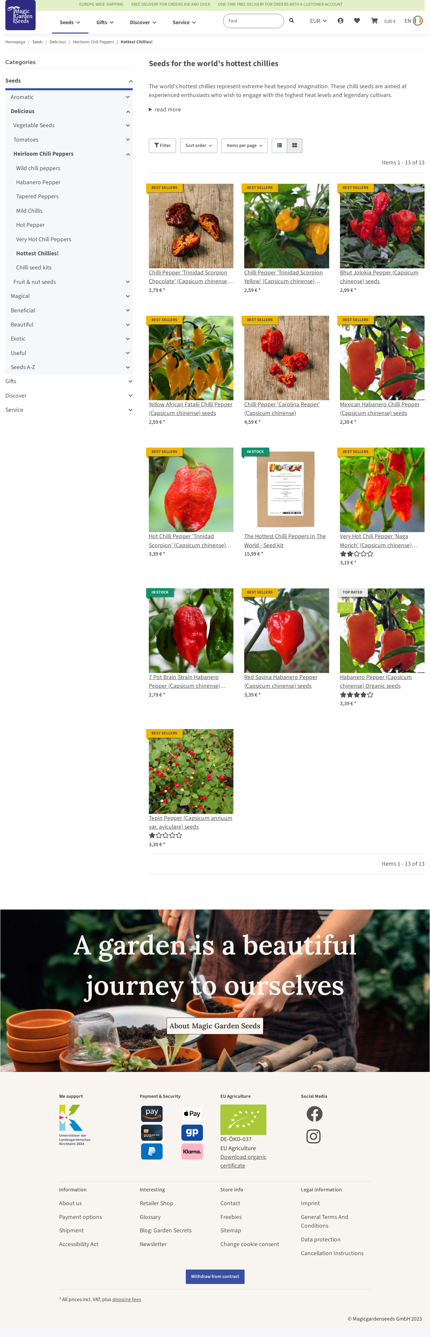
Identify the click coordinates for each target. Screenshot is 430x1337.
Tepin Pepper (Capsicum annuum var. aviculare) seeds (190, 822)
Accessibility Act (78, 1244)
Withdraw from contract (215, 1276)
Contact (230, 1203)
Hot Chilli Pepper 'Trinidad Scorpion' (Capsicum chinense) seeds (187, 541)
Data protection (321, 1239)
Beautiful (22, 324)
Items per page (242, 145)
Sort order (195, 145)
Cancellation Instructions (332, 1253)
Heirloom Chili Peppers (43, 154)
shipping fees (126, 1299)
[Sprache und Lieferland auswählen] (413, 21)
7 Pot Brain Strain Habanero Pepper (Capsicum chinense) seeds (184, 682)
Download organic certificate (243, 1161)
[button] (340, 21)
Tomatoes (25, 140)
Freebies (231, 1217)
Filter (162, 145)
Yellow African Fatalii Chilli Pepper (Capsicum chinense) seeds (190, 408)
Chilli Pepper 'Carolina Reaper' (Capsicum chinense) (282, 408)
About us (70, 1203)
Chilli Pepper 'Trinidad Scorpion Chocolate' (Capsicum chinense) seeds (189, 277)
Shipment (71, 1230)
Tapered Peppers (37, 196)
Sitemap (230, 1230)
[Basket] (383, 21)
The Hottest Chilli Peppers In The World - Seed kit (285, 540)
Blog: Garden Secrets (165, 1230)
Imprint (310, 1203)
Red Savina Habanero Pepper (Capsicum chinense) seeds (280, 681)
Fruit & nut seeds (34, 282)
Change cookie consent (249, 1244)
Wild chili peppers (38, 168)
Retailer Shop (156, 1203)
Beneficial (23, 310)
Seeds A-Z (23, 367)
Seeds (13, 80)
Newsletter (153, 1244)
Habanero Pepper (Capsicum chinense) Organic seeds (376, 681)
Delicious (23, 111)
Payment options (80, 1217)
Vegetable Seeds (33, 125)
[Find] (253, 21)
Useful (18, 353)
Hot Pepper (30, 225)
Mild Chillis (29, 211)
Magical (20, 296)
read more (168, 109)
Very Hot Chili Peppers (43, 239)
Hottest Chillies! (37, 253)
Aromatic (22, 97)
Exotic (18, 339)
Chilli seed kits (33, 267)
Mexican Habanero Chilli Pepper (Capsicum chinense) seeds (380, 408)
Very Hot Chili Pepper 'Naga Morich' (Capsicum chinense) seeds (376, 541)
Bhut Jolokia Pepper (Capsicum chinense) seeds (379, 277)
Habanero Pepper (38, 182)
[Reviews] (357, 554)
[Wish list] (357, 21)
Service (14, 410)
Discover (16, 396)
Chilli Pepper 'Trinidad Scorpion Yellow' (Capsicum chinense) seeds (283, 277)
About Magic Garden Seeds (215, 1025)
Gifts (10, 381)
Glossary (150, 1217)
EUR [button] (315, 21)
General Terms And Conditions (324, 1221)
